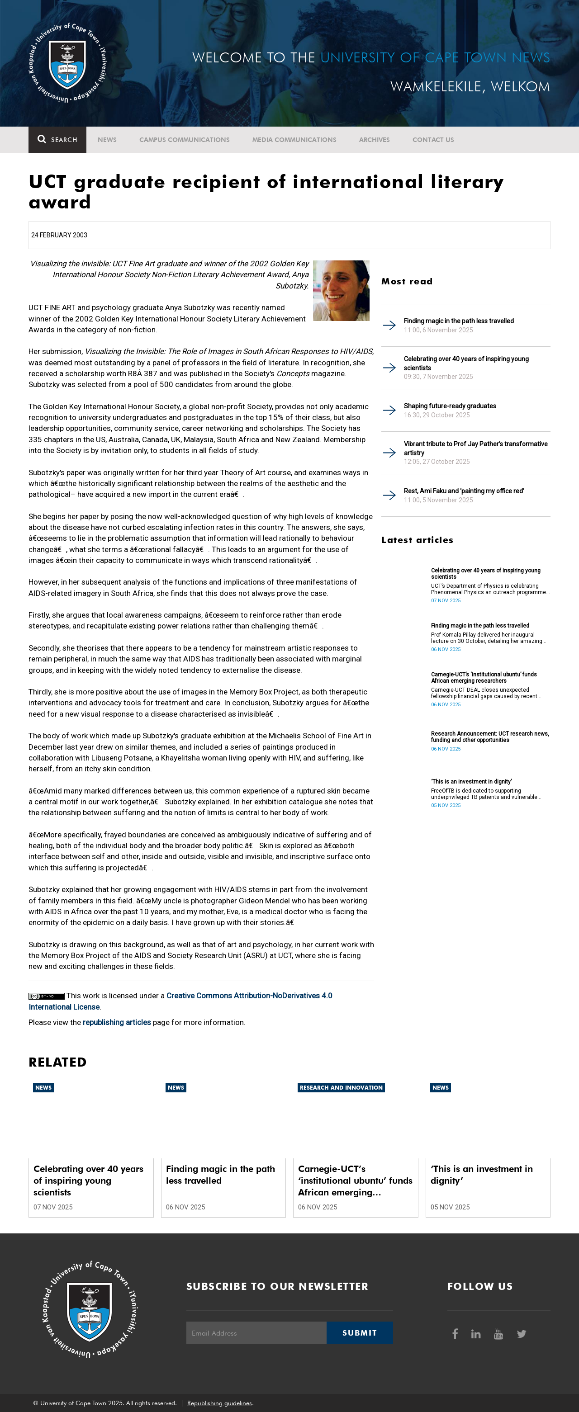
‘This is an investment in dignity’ (471, 782)
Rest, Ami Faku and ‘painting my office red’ (464, 491)
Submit (359, 1332)
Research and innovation (341, 1087)
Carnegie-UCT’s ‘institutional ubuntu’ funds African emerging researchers (484, 677)
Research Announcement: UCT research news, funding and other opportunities (490, 737)
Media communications (294, 139)
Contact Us (433, 139)
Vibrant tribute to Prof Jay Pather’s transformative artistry (476, 448)
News (107, 139)
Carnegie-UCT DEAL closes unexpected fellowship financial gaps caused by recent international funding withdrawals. (484, 693)
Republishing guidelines (219, 1403)
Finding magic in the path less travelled (459, 321)
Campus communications (184, 139)
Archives (374, 139)
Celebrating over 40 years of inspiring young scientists (466, 363)
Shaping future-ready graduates (450, 406)
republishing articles (117, 1022)
